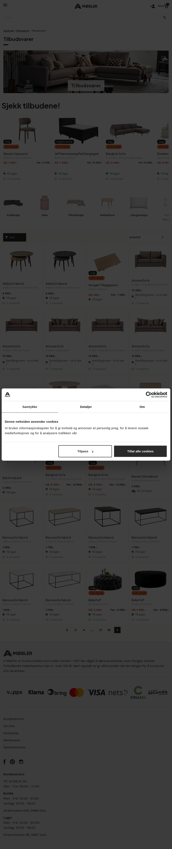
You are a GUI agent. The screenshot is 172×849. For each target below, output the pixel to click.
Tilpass (85, 451)
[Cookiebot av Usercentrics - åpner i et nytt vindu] (149, 394)
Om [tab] (142, 406)
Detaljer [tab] (86, 406)
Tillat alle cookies (140, 451)
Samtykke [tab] (29, 406)
